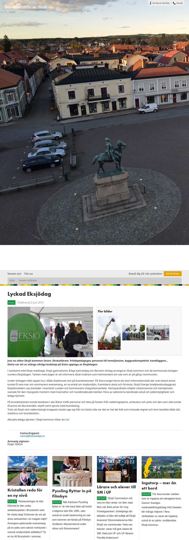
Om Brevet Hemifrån (161, 3)
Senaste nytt (14, 273)
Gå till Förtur (172, 273)
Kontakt (179, 3)
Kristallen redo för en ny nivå (25, 492)
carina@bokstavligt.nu (32, 436)
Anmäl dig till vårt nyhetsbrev (145, 273)
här (67, 419)
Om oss (28, 273)
